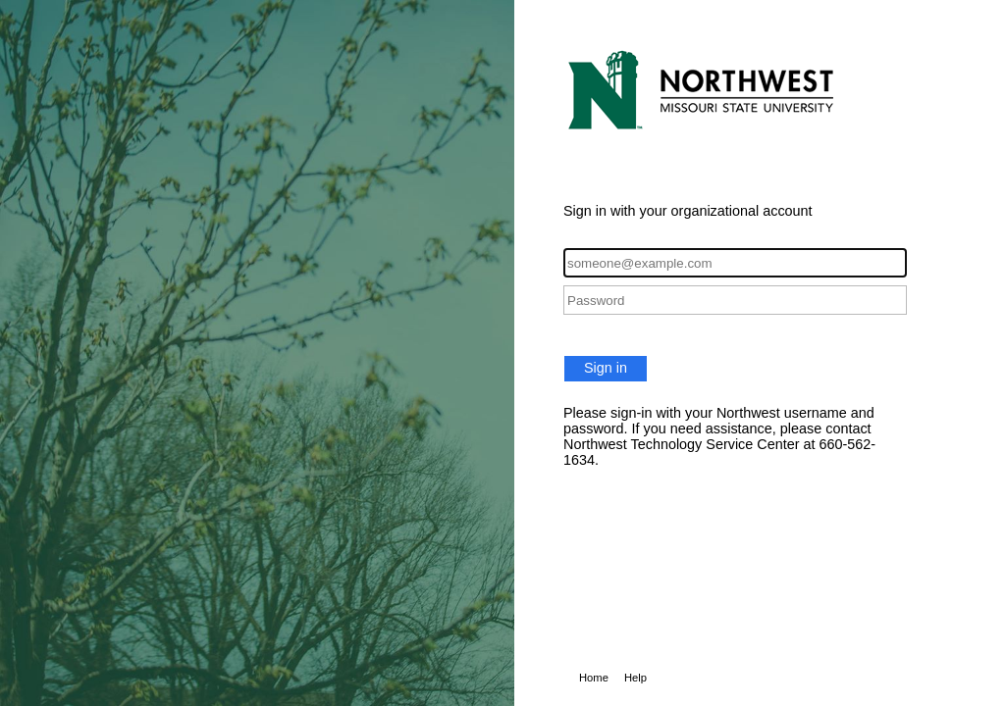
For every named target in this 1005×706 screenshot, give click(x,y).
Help (635, 677)
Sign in (605, 368)
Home (593, 677)
